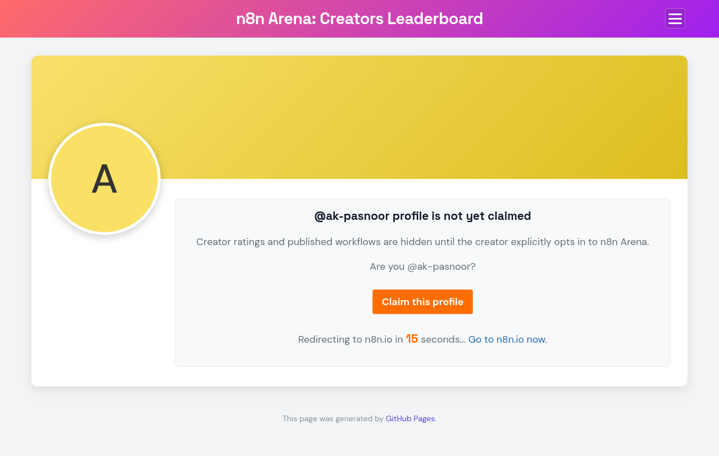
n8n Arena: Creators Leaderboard (359, 18)
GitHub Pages (410, 418)
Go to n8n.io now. (507, 339)
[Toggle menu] (675, 18)
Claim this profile (423, 302)
